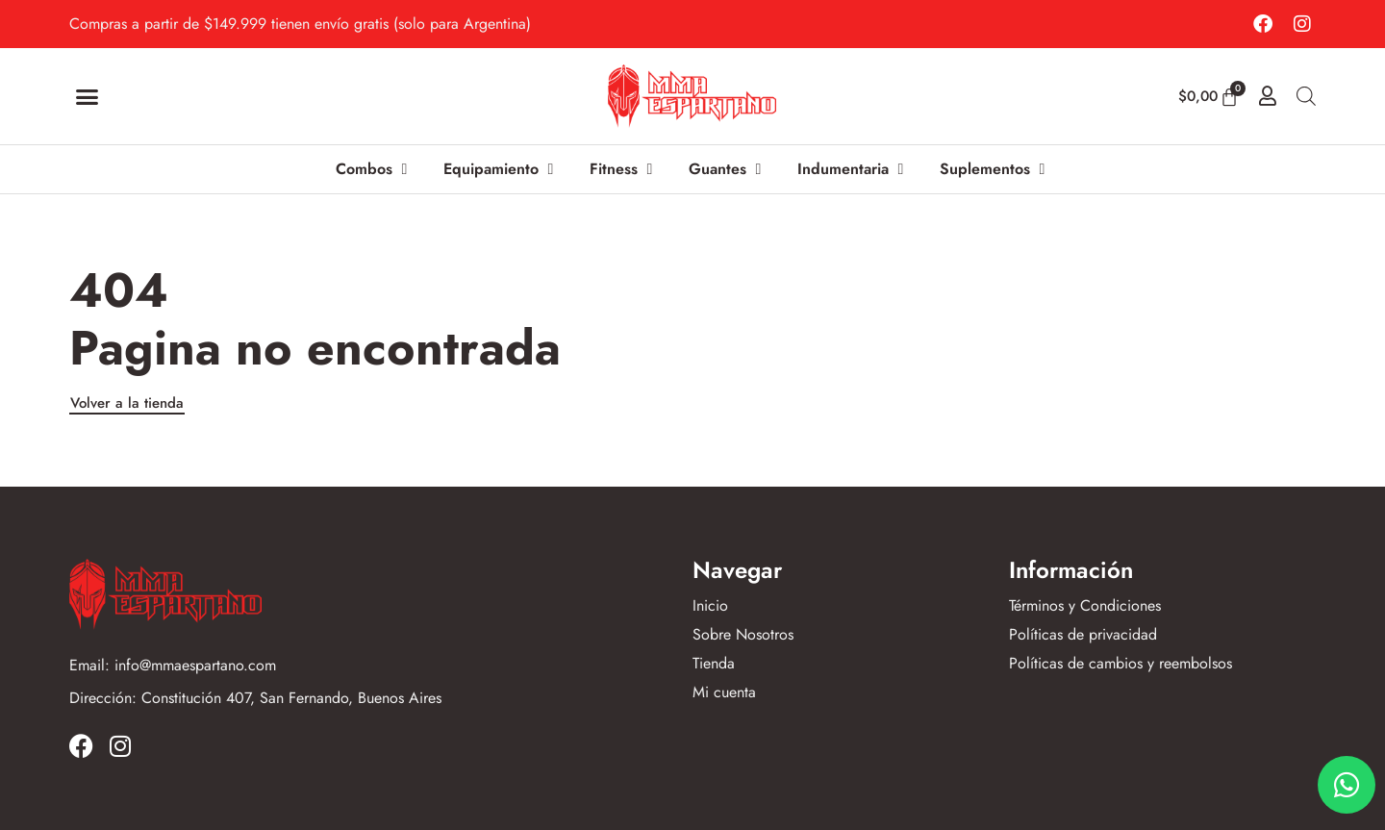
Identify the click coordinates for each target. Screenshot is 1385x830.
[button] (87, 96)
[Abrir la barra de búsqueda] (1306, 96)
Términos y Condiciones (1085, 606)
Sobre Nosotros (742, 634)
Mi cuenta (724, 692)
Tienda (713, 663)
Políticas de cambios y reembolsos (1120, 663)
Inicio (710, 606)
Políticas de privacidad (1083, 634)
